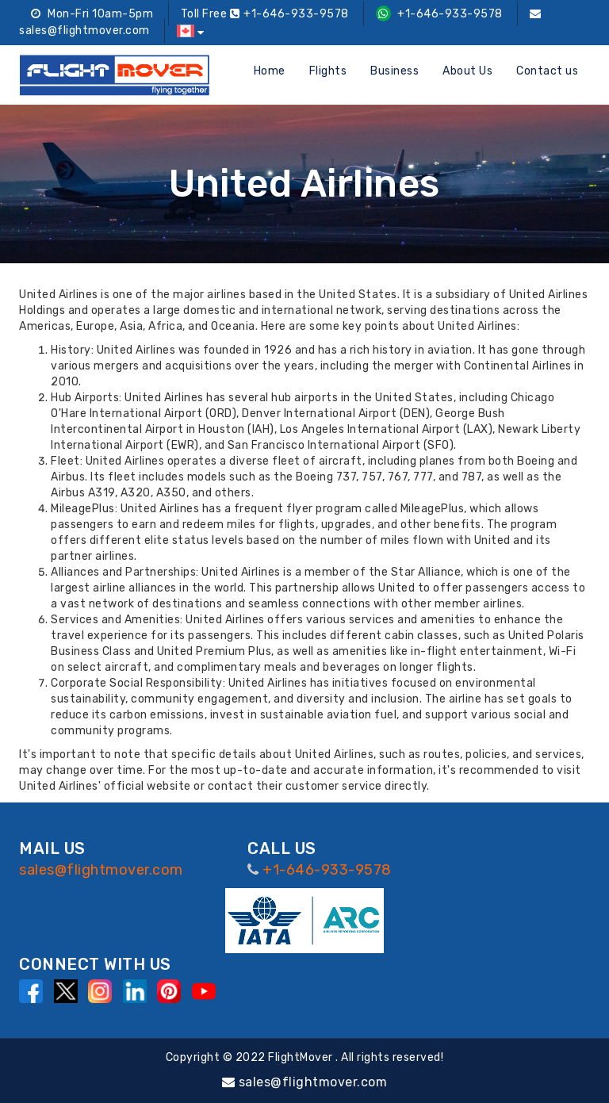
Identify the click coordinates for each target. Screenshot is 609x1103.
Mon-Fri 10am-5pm (92, 14)
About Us (467, 71)
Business (394, 71)
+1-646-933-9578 (439, 14)
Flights (328, 71)
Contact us (547, 71)
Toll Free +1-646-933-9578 (265, 14)
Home (269, 71)
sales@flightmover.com (101, 870)
